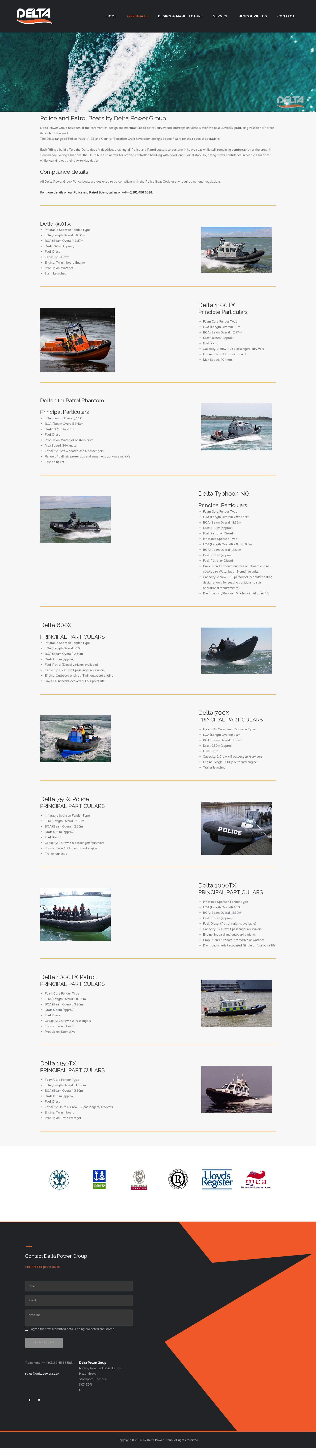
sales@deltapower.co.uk (42, 1374)
